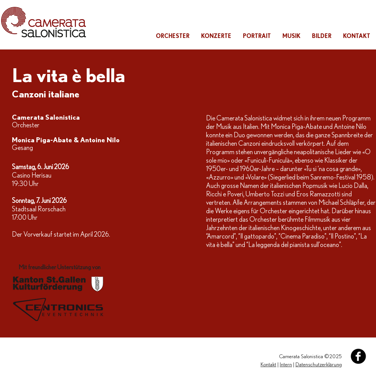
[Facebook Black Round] (358, 356)
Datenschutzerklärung (318, 364)
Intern (286, 364)
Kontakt (268, 364)
